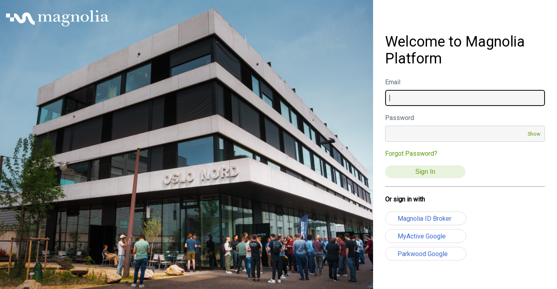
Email (392, 82)
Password (399, 118)
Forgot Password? (411, 153)
